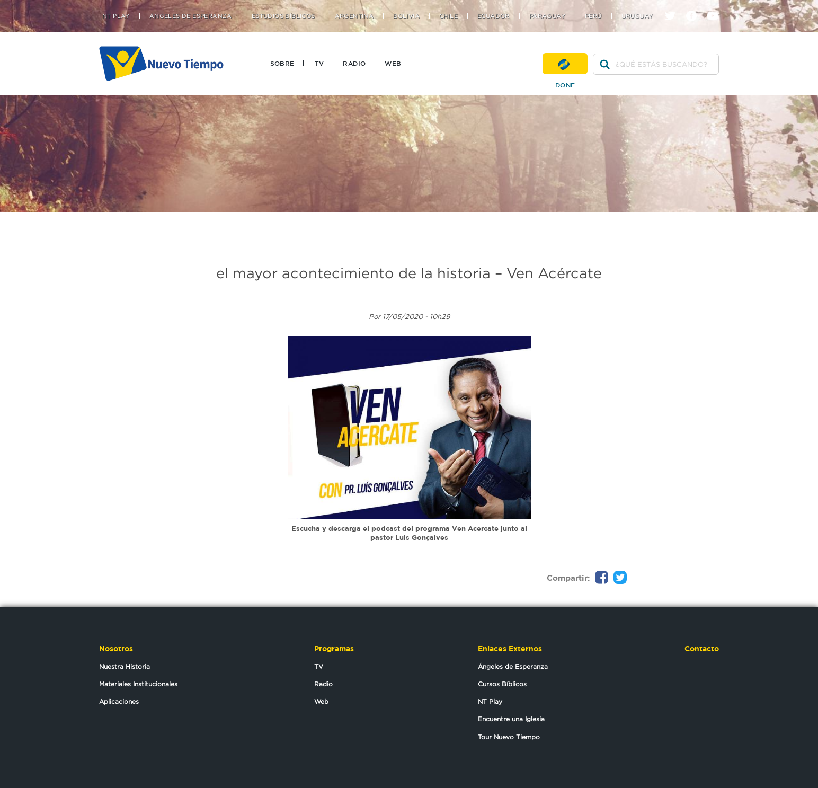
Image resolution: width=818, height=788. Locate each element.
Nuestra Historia (124, 666)
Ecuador (493, 16)
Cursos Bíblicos (502, 683)
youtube (716, 6)
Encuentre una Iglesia (511, 718)
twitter (674, 6)
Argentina (354, 16)
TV (319, 63)
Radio (354, 63)
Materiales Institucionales (138, 683)
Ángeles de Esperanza (190, 16)
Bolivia (406, 16)
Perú (593, 16)
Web (393, 63)
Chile (448, 16)
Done (565, 63)
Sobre (282, 63)
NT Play (116, 16)
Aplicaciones (119, 701)
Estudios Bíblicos (283, 16)
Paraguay (547, 16)
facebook (695, 6)
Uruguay (637, 16)
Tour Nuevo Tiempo (509, 736)
